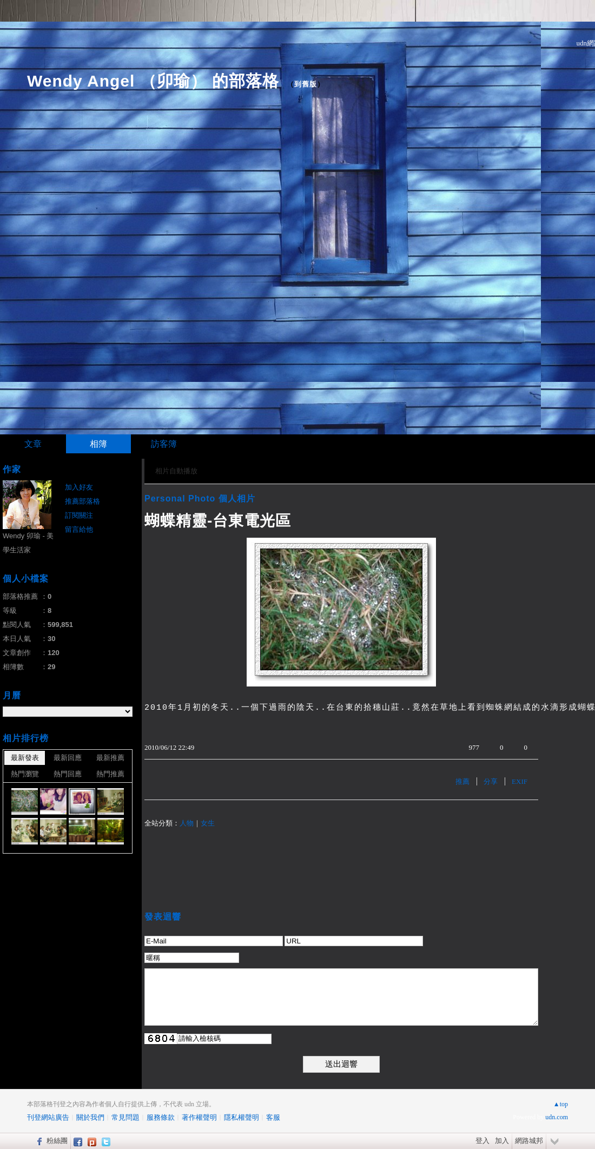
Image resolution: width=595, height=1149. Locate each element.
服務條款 (161, 1117)
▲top (560, 1104)
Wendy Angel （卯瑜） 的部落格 (153, 81)
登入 (482, 1141)
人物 (187, 823)
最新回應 (68, 758)
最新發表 (25, 758)
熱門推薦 (110, 774)
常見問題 (125, 1117)
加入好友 (79, 487)
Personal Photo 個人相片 (199, 498)
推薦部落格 (82, 501)
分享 (491, 781)
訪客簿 (164, 443)
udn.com (556, 1117)
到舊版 (305, 84)
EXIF (519, 781)
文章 (33, 443)
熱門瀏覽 (25, 774)
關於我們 (90, 1117)
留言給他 (79, 529)
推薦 (462, 781)
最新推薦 (110, 758)
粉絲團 (57, 1141)
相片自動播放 (176, 471)
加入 (502, 1141)
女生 (208, 823)
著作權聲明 (199, 1117)
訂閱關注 (79, 515)
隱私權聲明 (241, 1117)
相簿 (98, 443)
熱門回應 (68, 774)
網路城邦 (529, 1141)
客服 (273, 1117)
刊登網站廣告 (48, 1117)
